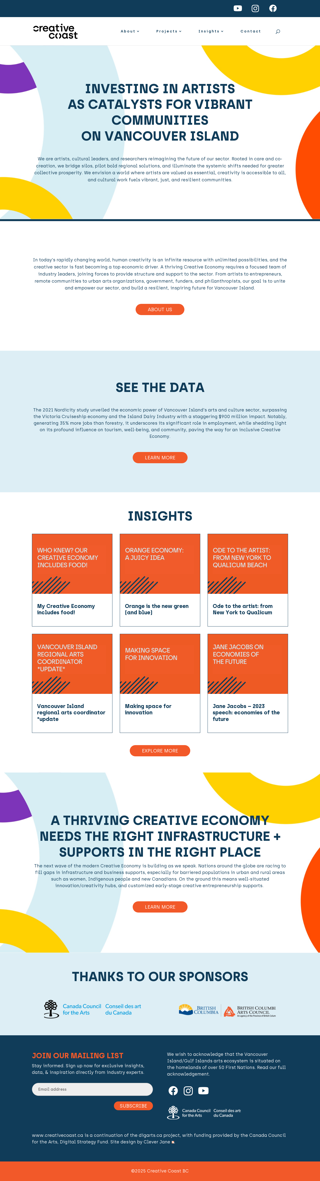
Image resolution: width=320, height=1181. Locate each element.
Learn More (160, 458)
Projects (167, 31)
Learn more (160, 907)
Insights (209, 31)
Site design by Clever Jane (142, 1142)
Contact (250, 31)
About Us (160, 309)
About (128, 31)
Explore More (160, 751)
